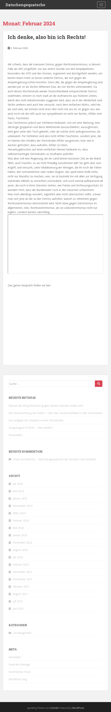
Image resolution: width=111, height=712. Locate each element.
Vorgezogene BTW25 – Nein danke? (30, 427)
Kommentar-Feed (19, 672)
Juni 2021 (18, 608)
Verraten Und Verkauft (82, 459)
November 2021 (22, 579)
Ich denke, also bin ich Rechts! (47, 37)
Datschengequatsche (25, 4)
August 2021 (20, 594)
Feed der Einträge (19, 664)
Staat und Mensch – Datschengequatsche (38, 459)
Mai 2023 (18, 528)
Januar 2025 (20, 498)
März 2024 (19, 513)
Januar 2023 (20, 535)
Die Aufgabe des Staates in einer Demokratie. (36, 420)
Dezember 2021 (22, 572)
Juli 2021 (18, 601)
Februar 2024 (21, 520)
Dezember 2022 (22, 542)
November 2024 (22, 506)
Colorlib (54, 708)
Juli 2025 (18, 484)
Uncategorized (22, 633)
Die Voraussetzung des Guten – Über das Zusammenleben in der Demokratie (55, 413)
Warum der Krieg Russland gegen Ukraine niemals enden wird (46, 405)
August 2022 (20, 550)
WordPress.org (18, 679)
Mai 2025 (18, 491)
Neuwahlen (15, 435)
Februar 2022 (21, 564)
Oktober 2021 (21, 586)
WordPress (78, 708)
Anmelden (15, 657)
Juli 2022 (18, 557)
